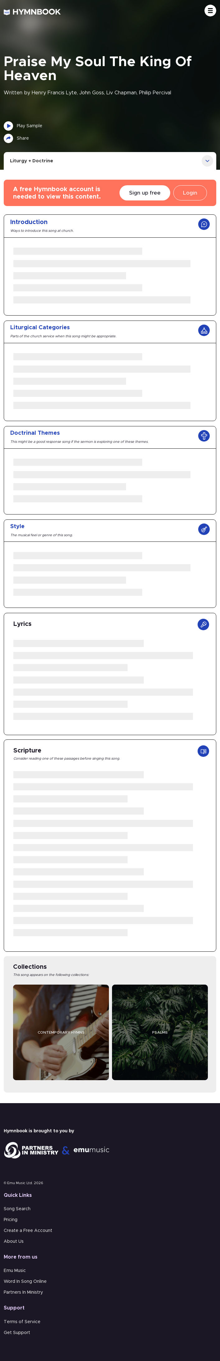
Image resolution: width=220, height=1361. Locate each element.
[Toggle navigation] (210, 10)
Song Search (17, 1209)
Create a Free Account (28, 1230)
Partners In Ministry (23, 1292)
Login (190, 192)
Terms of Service (22, 1322)
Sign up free (145, 192)
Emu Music (15, 1271)
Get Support (17, 1333)
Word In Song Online (25, 1281)
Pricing (10, 1220)
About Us (14, 1241)
